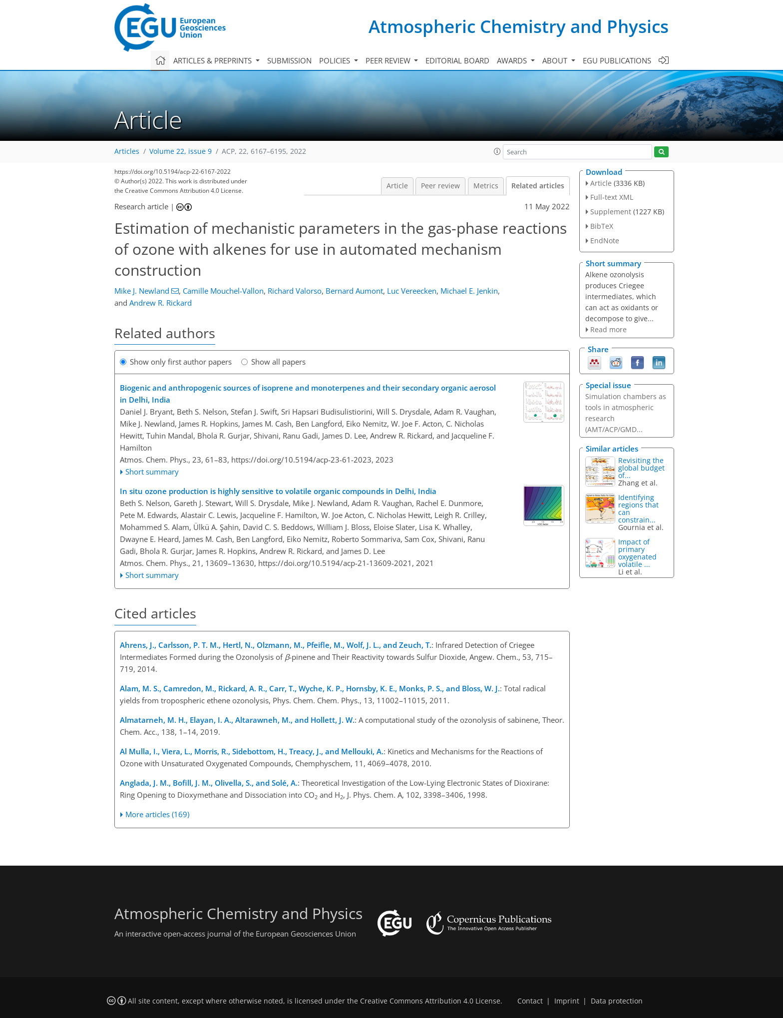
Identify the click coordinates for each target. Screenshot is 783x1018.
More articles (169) (157, 814)
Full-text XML (611, 197)
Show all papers (273, 362)
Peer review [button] (389, 60)
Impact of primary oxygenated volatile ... (637, 553)
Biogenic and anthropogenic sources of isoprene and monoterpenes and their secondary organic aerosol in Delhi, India (308, 394)
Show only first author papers (176, 362)
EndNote (604, 240)
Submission (289, 60)
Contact (530, 1001)
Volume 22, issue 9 (180, 151)
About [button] (555, 60)
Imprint (566, 1001)
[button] (497, 151)
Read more (608, 329)
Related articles (537, 185)
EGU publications (617, 60)
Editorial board (457, 60)
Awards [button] (513, 60)
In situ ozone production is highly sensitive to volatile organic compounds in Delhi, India (278, 491)
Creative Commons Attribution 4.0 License (430, 1001)
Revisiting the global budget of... (641, 468)
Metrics (485, 185)
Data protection (617, 1001)
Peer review (440, 185)
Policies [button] (335, 60)
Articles (126, 151)
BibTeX (601, 226)
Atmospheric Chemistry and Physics (519, 26)
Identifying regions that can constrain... (638, 508)
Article (397, 185)
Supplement (610, 211)
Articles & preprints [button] (213, 60)
